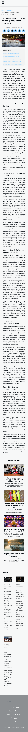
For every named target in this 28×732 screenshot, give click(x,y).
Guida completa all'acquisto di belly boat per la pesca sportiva (14, 555)
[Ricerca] (14, 701)
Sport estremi (14, 711)
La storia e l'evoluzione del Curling (11, 53)
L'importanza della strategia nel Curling (12, 61)
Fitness (14, 718)
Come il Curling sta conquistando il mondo (12, 64)
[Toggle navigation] (3, 2)
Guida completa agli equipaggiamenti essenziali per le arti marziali (14, 479)
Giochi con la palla (14, 714)
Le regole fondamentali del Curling (11, 56)
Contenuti (7, 51)
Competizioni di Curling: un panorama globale (13, 58)
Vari (14, 721)
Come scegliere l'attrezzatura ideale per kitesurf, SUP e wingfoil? (14, 505)
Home (2, 10)
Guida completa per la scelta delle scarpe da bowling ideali (14, 530)
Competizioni (9, 10)
